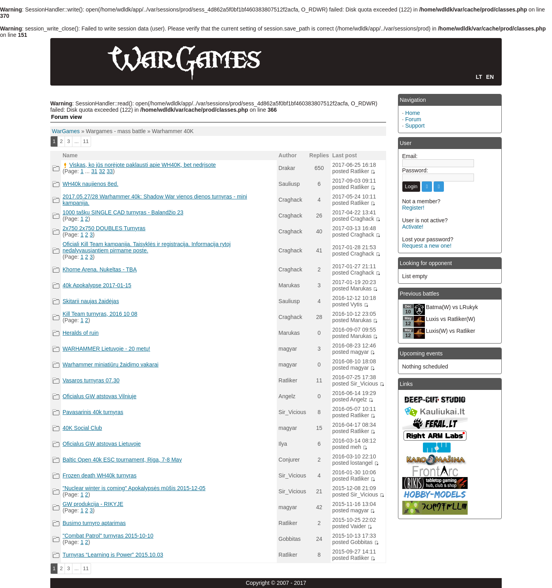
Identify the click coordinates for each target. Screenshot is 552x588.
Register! (413, 207)
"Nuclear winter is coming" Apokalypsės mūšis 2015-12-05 (134, 488)
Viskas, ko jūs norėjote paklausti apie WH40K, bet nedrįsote (142, 165)
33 (110, 171)
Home (412, 113)
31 (94, 171)
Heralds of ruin (81, 333)
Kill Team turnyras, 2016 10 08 (100, 314)
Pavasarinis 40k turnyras (93, 412)
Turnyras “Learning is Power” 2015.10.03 (113, 555)
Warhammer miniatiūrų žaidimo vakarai (110, 364)
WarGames (66, 131)
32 (102, 171)
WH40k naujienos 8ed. (90, 184)
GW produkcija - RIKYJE (93, 504)
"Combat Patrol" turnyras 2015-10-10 (108, 536)
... (76, 141)
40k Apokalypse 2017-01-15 (97, 285)
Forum (413, 119)
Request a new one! (427, 245)
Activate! (413, 226)
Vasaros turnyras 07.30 (91, 380)
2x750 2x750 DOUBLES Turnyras (104, 228)
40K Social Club (82, 428)
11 (86, 141)
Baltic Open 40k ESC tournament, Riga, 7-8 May (122, 459)
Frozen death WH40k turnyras (100, 475)
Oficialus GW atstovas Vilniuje (99, 396)
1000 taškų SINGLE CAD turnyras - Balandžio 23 (123, 212)
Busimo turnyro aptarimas (94, 523)
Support (414, 125)
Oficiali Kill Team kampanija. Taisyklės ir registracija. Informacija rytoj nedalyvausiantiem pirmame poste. (146, 247)
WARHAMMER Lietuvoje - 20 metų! (106, 349)
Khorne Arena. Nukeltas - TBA (100, 269)
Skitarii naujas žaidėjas (91, 301)
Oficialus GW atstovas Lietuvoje (102, 444)
